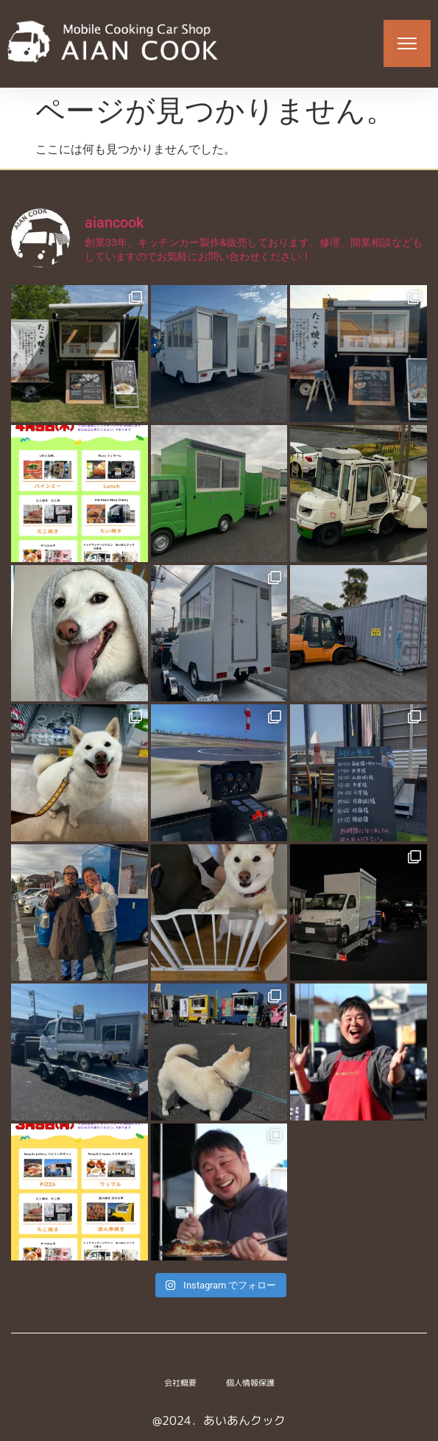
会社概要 (180, 1383)
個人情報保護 (250, 1383)
